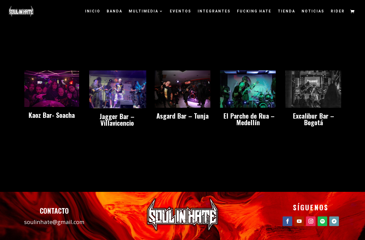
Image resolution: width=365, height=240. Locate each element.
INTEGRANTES (214, 11)
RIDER (338, 11)
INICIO (92, 11)
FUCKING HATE (254, 11)
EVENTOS (180, 11)
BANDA (114, 11)
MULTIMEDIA (143, 11)
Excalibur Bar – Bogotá (313, 119)
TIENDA (286, 11)
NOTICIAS (313, 11)
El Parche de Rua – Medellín (248, 119)
